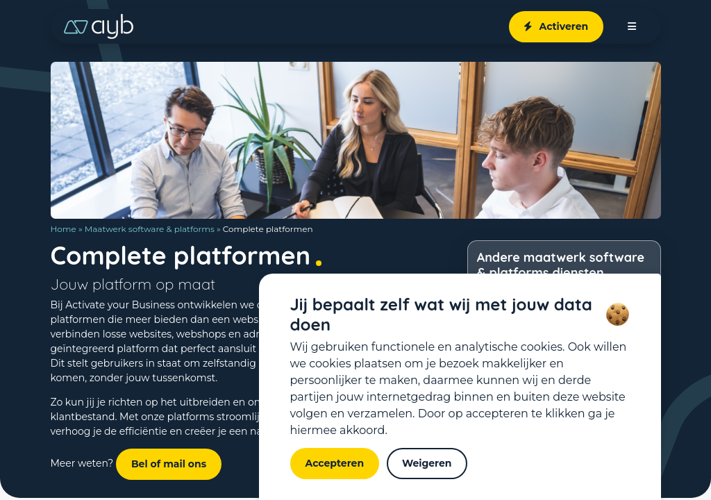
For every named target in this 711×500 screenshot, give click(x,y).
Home (63, 229)
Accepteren (335, 463)
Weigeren (427, 463)
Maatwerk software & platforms (150, 229)
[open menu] (631, 26)
